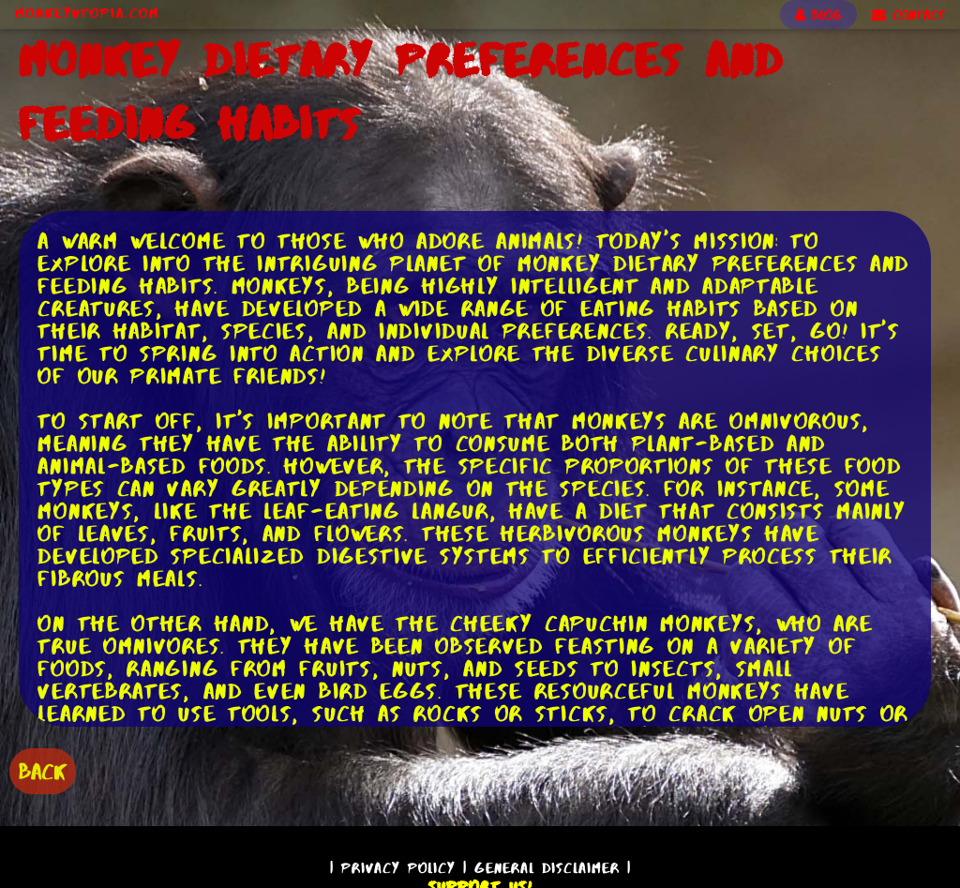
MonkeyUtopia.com (87, 13)
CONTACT (908, 15)
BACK (43, 771)
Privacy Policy (398, 868)
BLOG (818, 15)
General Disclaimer (547, 868)
